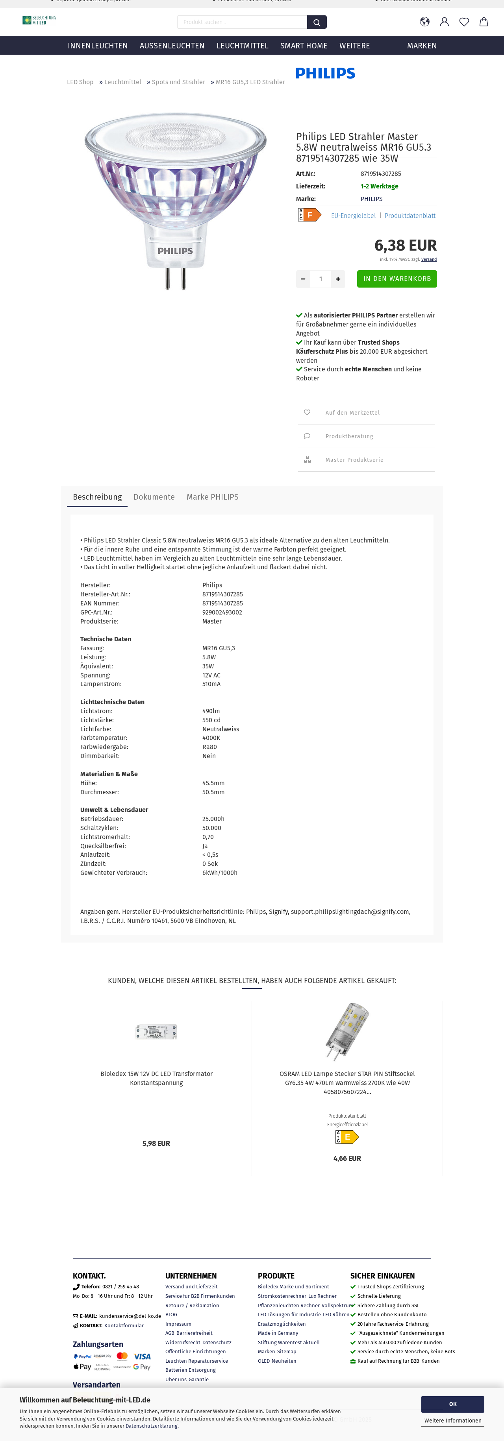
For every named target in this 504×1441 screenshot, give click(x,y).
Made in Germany (278, 1333)
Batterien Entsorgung (190, 1370)
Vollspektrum (337, 1305)
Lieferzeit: (310, 186)
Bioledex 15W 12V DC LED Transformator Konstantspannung (156, 1078)
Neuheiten (284, 1361)
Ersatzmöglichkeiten (282, 1324)
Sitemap (286, 1351)
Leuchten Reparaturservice (196, 1361)
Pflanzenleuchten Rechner (289, 1305)
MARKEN (422, 57)
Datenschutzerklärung (152, 1426)
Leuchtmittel (243, 57)
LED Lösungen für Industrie (289, 1314)
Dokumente (154, 497)
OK (453, 1404)
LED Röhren (336, 1314)
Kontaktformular (124, 1325)
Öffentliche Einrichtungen (195, 1351)
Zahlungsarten (98, 1344)
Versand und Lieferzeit (191, 1287)
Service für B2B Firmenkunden (200, 1296)
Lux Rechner (322, 1296)
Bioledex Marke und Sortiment (293, 1287)
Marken (266, 1351)
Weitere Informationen (453, 1420)
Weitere (354, 57)
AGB (169, 1333)
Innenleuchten (98, 57)
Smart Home (304, 57)
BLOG (171, 1314)
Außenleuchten (172, 57)
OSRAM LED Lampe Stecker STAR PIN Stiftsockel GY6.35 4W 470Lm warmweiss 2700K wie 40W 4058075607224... (347, 1083)
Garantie (199, 1379)
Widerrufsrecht (182, 1342)
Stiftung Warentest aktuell (289, 1342)
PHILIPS (372, 199)
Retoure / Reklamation (192, 1305)
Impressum (178, 1324)
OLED (264, 1361)
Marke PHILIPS (213, 497)
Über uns (176, 1379)
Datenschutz (217, 1342)
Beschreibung (97, 497)
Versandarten (96, 1384)
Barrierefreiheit (194, 1333)
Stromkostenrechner (282, 1296)
